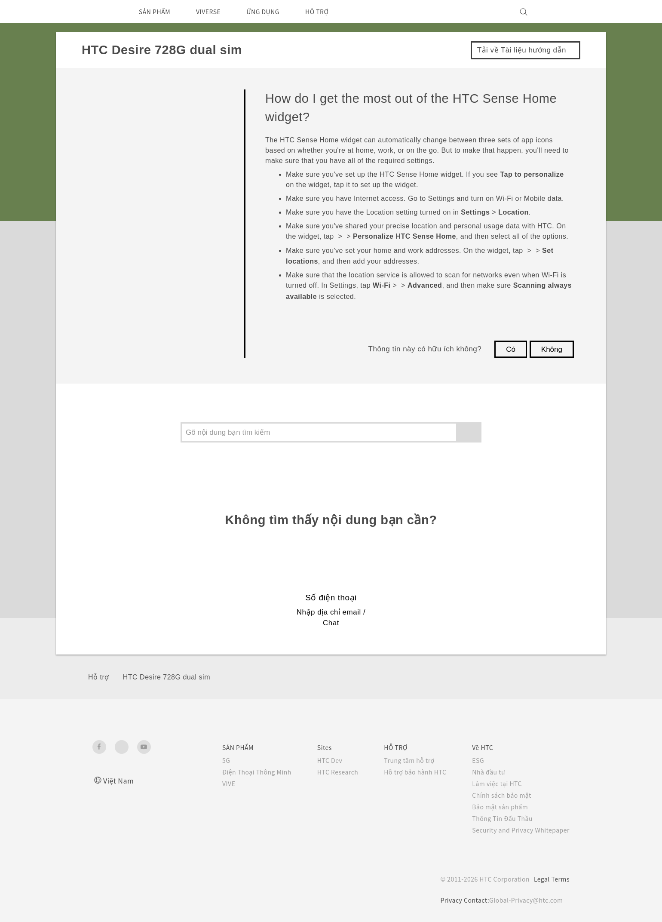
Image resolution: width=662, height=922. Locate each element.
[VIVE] (558, 11)
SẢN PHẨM (157, 11)
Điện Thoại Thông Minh (237, 772)
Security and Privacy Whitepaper (517, 830)
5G (204, 760)
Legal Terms (550, 879)
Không (551, 349)
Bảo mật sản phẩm (495, 807)
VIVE (208, 783)
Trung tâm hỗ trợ (398, 760)
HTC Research (322, 772)
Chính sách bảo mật (496, 795)
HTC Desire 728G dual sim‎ (166, 677)
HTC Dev (314, 760)
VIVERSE (216, 11)
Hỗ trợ (98, 677)
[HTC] (102, 11)
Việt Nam (119, 780)
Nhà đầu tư (482, 772)
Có (510, 349)
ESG (471, 760)
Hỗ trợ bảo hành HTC (405, 772)
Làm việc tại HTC (492, 783)
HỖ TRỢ (334, 11)
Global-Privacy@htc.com (524, 900)
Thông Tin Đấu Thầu (497, 818)
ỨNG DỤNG (276, 11)
